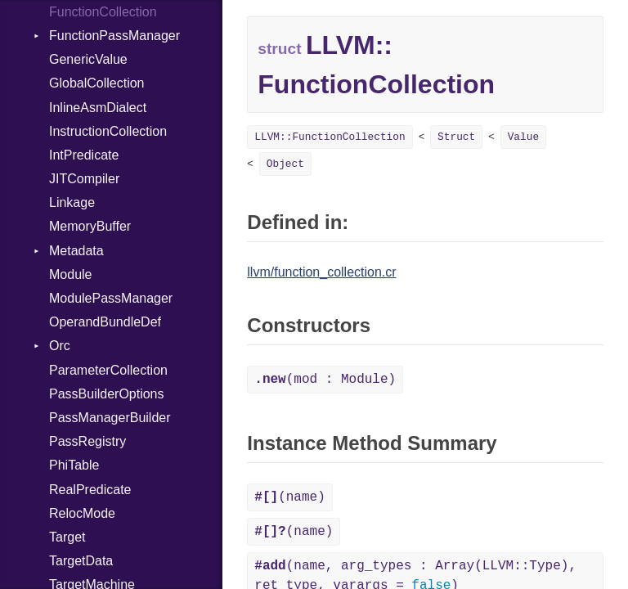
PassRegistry (87, 441)
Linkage (72, 202)
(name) (289, 497)
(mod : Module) (325, 379)
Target (67, 537)
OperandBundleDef (105, 322)
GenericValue (88, 59)
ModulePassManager (111, 298)
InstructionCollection (108, 131)
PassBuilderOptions (106, 394)
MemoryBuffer (90, 226)
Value (523, 137)
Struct (456, 137)
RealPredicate (90, 490)
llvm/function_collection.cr (321, 272)
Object (285, 164)
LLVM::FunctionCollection (329, 137)
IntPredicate (84, 155)
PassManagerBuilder (110, 418)
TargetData (81, 561)
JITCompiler (84, 179)
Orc (59, 346)
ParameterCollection (108, 370)
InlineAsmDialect (97, 108)
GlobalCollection (97, 83)
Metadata (76, 251)
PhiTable (74, 465)
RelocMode (82, 513)
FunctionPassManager (114, 36)
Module (70, 274)
